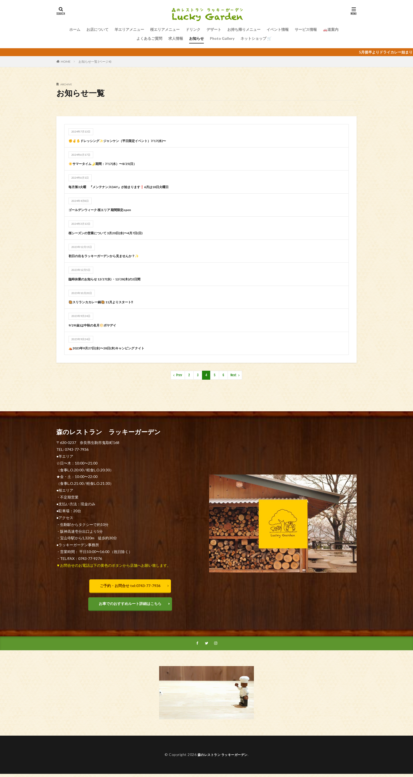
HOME (66, 61)
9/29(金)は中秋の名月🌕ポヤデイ (96, 325)
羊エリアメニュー (129, 29)
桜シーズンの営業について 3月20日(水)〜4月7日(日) (111, 233)
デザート (213, 29)
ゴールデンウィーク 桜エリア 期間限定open (104, 209)
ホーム (74, 29)
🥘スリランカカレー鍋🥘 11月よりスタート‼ (106, 302)
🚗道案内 (330, 29)
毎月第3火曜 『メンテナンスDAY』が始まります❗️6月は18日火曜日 (126, 186)
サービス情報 (306, 29)
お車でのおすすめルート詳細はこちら (130, 605)
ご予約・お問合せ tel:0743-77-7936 (130, 585)
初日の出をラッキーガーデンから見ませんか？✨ (109, 255)
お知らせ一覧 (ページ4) (94, 61)
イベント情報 (278, 29)
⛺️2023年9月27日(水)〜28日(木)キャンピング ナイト (112, 348)
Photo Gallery (222, 38)
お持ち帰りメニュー (243, 29)
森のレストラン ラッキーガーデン (222, 757)
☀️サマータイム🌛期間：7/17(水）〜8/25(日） (107, 163)
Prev (179, 375)
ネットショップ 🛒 (256, 38)
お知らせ (196, 38)
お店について (97, 29)
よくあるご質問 (149, 38)
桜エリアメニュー (165, 29)
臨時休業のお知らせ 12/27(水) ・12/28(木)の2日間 (110, 279)
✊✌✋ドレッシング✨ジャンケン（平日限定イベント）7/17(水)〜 (124, 140)
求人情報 (175, 38)
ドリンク (193, 29)
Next (233, 375)
